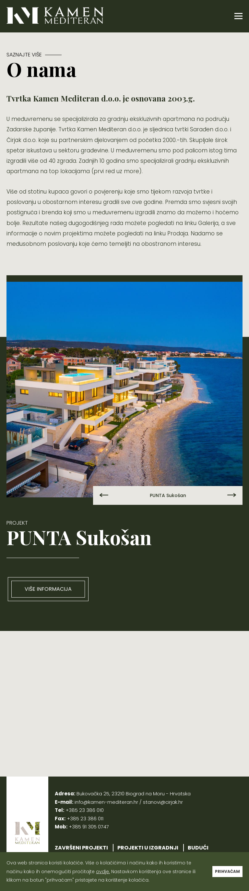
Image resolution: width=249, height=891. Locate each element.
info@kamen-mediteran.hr (106, 802)
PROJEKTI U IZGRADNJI (147, 847)
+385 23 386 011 (85, 818)
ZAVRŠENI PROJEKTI (81, 847)
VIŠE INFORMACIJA (48, 589)
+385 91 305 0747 (89, 826)
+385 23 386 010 (84, 810)
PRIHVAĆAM (227, 871)
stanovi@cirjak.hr (163, 802)
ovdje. (103, 871)
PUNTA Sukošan (168, 495)
